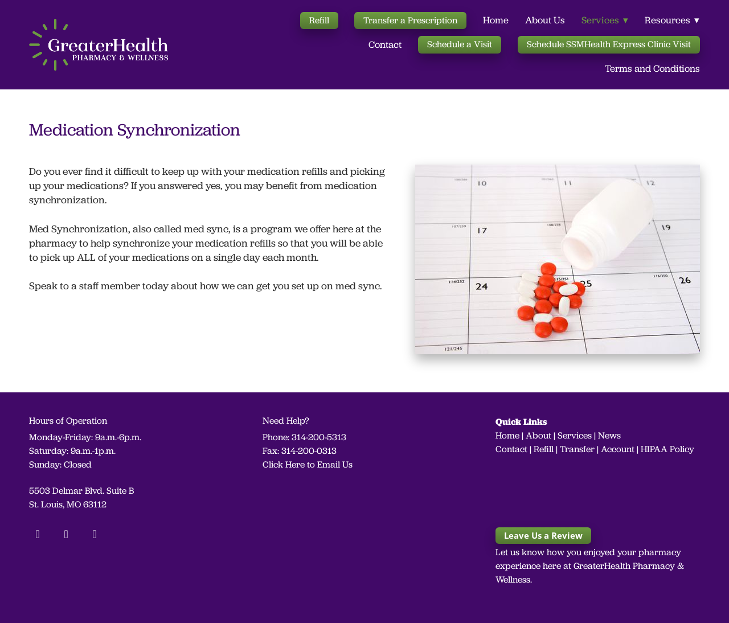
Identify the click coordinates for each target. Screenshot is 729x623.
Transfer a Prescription (410, 20)
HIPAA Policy (667, 449)
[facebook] (37, 533)
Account (617, 449)
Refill (319, 20)
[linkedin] (94, 533)
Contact (385, 44)
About (538, 435)
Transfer (577, 449)
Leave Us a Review (543, 535)
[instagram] (66, 533)
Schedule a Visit (459, 44)
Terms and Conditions (652, 68)
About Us (545, 20)
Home (496, 20)
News (609, 435)
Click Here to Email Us (308, 464)
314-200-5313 (319, 437)
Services (575, 435)
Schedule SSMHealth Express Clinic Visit (609, 44)
